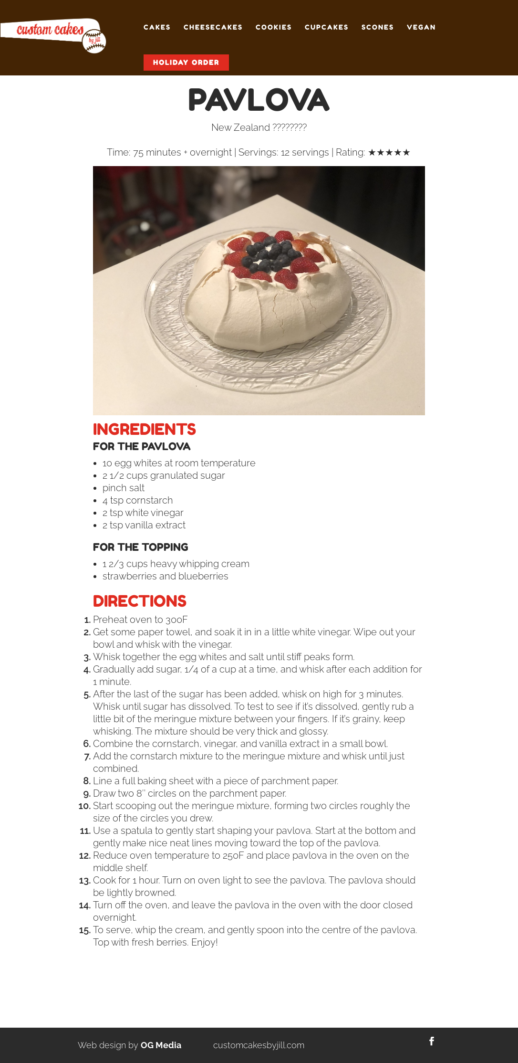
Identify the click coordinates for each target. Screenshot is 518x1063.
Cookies (274, 27)
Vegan (421, 27)
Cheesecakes (213, 27)
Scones (378, 27)
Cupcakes (327, 27)
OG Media (161, 1045)
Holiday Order (186, 62)
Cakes (157, 27)
